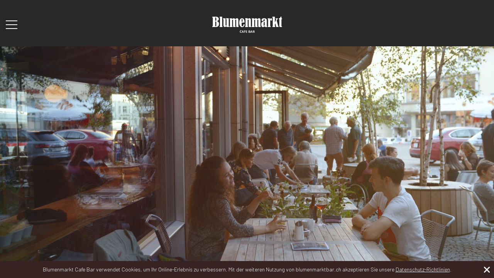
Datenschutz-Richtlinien (423, 269)
